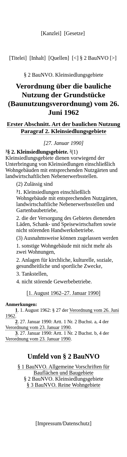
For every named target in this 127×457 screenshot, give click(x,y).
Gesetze (74, 33)
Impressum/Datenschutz (63, 423)
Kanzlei (51, 33)
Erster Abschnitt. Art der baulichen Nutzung (63, 124)
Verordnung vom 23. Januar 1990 (37, 327)
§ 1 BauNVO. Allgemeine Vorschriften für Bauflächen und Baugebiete (63, 370)
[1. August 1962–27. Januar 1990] (64, 293)
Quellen (58, 58)
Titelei (18, 58)
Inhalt (37, 58)
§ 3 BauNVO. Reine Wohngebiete (63, 385)
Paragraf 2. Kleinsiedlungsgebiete (63, 131)
